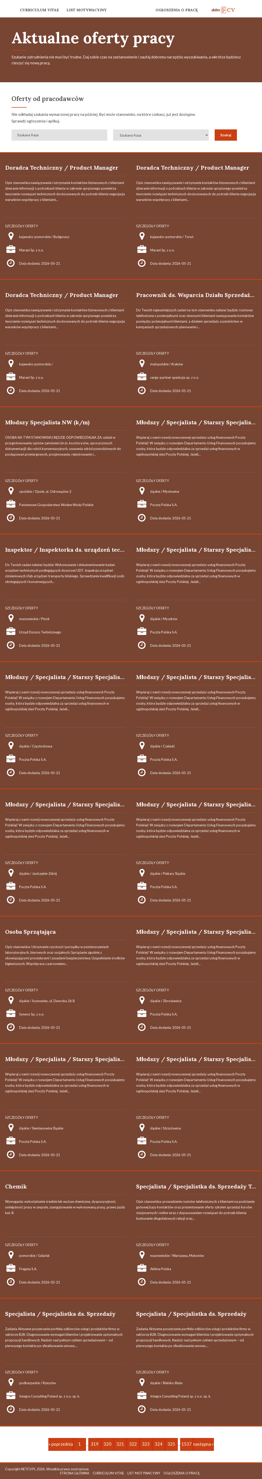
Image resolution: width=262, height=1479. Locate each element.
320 (107, 1444)
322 (133, 1444)
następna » (203, 1444)
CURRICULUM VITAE (39, 10)
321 (120, 1444)
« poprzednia (61, 1444)
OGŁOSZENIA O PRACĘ (177, 10)
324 (158, 1444)
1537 (186, 1444)
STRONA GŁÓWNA (74, 1473)
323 (146, 1444)
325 (171, 1444)
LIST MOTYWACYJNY (86, 10)
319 (95, 1444)
